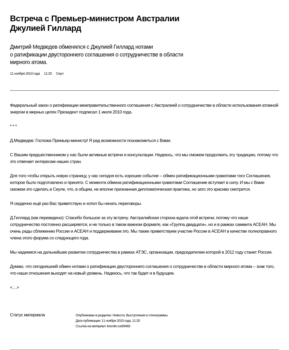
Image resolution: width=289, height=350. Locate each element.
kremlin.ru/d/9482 (118, 326)
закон (43, 105)
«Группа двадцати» (188, 224)
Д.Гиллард (20, 217)
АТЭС (141, 252)
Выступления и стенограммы (146, 315)
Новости (118, 315)
